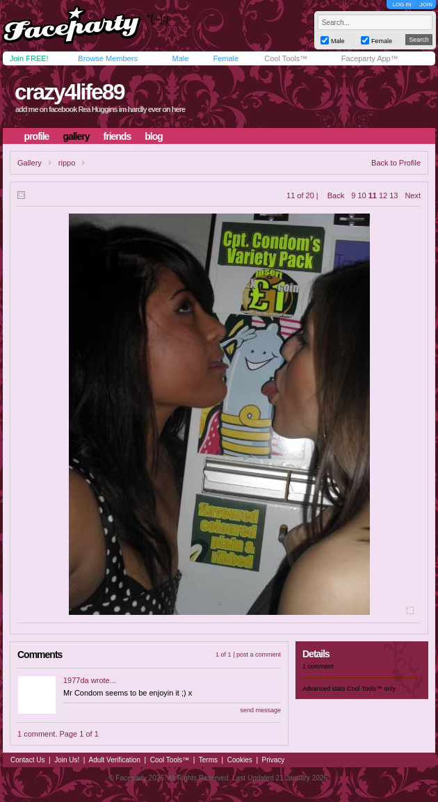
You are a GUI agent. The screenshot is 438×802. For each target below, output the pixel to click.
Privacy (273, 760)
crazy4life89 (69, 91)
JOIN (426, 4)
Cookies (239, 760)
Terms (208, 760)
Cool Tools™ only (371, 688)
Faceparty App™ (369, 58)
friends (117, 136)
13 (393, 195)
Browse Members (108, 58)
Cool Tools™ (285, 58)
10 (361, 195)
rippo (66, 163)
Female (225, 58)
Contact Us (27, 760)
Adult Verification (114, 760)
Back (335, 195)
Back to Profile (396, 163)
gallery (76, 136)
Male (180, 58)
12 (383, 195)
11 (372, 195)
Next (413, 195)
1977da (76, 680)
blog (154, 136)
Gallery (29, 163)
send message (260, 710)
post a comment (258, 654)
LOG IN (401, 4)
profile (36, 136)
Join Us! (66, 760)
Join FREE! (29, 58)
